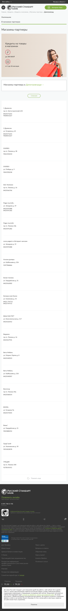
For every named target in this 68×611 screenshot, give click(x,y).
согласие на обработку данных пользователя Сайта (38, 595)
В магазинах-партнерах (10, 22)
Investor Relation (41, 558)
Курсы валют (40, 555)
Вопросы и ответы (42, 548)
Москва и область (59, 2)
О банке (4, 555)
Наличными (6, 17)
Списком (34, 96)
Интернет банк (57, 7)
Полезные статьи (41, 561)
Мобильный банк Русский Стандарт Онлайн (22, 511)
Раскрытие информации (10, 572)
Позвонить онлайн (10, 497)
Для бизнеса (5, 545)
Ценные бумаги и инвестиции (12, 551)
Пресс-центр (40, 545)
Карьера (4, 568)
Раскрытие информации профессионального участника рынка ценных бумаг (14, 563)
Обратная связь (41, 551)
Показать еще (36, 478)
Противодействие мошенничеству (13, 558)
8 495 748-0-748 (7, 504)
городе (21, 575)
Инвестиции (5, 548)
